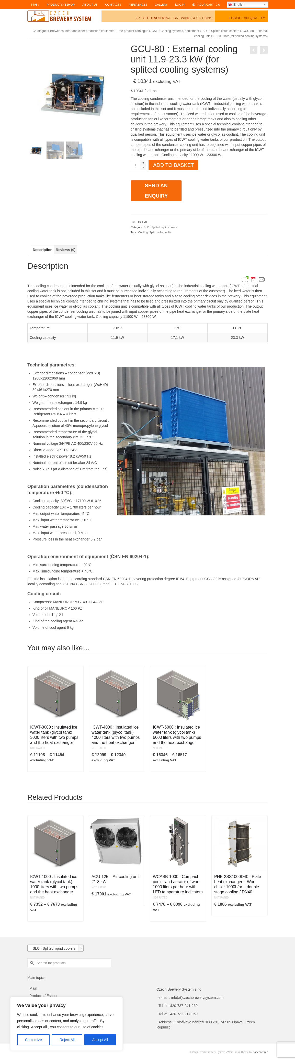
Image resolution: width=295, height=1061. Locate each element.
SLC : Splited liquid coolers (160, 227)
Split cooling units (160, 232)
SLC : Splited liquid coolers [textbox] (52, 948)
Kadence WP (260, 1052)
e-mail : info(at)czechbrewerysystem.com (190, 997)
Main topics (36, 978)
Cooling (143, 232)
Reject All (67, 1040)
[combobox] (55, 948)
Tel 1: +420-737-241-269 (178, 1006)
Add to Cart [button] (107, 902)
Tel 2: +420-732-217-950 (178, 1014)
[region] (66, 1024)
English (236, 5)
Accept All (100, 1040)
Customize (33, 1040)
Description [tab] (42, 250)
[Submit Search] (31, 962)
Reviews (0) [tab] (65, 250)
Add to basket (173, 165)
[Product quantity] (136, 165)
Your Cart (206, 4)
